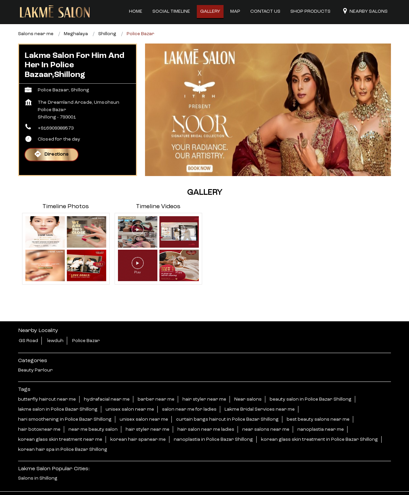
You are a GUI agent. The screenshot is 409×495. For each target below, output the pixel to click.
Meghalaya (76, 17)
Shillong (107, 17)
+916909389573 (56, 111)
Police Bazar (86, 324)
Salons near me (35, 17)
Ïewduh (55, 324)
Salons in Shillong (37, 462)
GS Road (28, 324)
